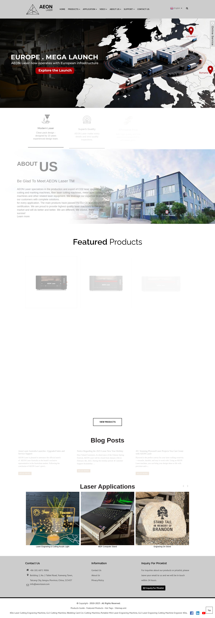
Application (90, 9)
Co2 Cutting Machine (56, 612)
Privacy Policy (97, 580)
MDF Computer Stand (107, 520)
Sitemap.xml (120, 608)
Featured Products (94, 608)
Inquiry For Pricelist (155, 588)
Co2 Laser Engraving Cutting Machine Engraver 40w (162, 612)
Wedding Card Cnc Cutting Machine (83, 612)
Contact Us (143, 9)
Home (62, 9)
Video (103, 9)
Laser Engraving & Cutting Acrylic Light (52, 520)
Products (74, 9)
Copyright (83, 603)
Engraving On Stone (162, 520)
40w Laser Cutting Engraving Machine (27, 612)
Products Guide (78, 608)
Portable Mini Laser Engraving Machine (119, 612)
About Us (115, 9)
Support (129, 9)
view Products (108, 422)
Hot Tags (109, 608)
